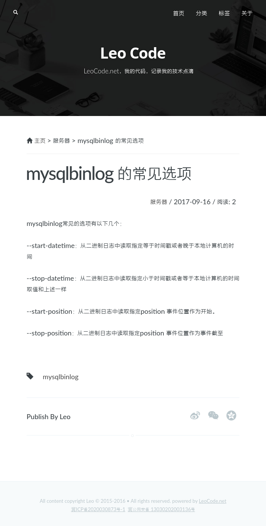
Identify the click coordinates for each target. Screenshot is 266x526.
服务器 (158, 201)
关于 (247, 13)
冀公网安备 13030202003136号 (161, 509)
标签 (224, 13)
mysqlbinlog (61, 376)
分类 (201, 13)
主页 (40, 140)
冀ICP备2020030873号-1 (98, 509)
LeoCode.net (212, 501)
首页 (178, 13)
